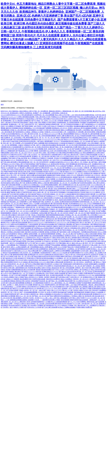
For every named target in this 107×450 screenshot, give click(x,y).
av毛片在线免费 (26, 143)
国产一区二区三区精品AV (94, 247)
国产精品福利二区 (13, 201)
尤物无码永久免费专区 (53, 279)
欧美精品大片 (22, 258)
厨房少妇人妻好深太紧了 (71, 154)
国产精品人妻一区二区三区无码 (58, 213)
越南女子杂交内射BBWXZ (30, 286)
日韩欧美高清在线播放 (48, 145)
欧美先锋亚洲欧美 (40, 175)
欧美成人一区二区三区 (98, 249)
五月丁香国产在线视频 (23, 228)
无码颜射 (40, 305)
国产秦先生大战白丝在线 (67, 271)
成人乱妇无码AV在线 (83, 185)
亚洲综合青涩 (55, 164)
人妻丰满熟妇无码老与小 (83, 196)
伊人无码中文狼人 (83, 156)
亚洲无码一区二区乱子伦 (51, 160)
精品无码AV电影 (101, 213)
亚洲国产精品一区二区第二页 (88, 211)
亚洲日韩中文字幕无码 (34, 258)
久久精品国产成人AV (12, 168)
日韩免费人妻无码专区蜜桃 (86, 132)
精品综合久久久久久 (9, 228)
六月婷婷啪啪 (33, 213)
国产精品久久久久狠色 (17, 288)
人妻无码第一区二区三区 (81, 166)
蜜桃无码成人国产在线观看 (95, 301)
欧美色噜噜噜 (65, 300)
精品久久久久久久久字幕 (52, 134)
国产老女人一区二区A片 (92, 181)
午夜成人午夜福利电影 (38, 215)
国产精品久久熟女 (44, 207)
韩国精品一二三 (97, 137)
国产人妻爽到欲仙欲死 (46, 251)
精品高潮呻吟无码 (25, 279)
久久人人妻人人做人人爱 (48, 298)
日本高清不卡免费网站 (98, 290)
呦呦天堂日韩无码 (46, 264)
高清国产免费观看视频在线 (14, 269)
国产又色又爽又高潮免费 (19, 275)
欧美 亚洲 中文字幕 (24, 215)
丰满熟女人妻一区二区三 (18, 239)
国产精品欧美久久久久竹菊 (24, 151)
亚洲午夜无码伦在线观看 (19, 222)
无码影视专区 (20, 160)
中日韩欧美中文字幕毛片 (86, 230)
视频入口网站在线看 (56, 262)
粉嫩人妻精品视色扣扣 (67, 196)
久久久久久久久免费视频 (91, 179)
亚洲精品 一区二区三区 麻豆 (65, 234)
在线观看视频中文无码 (77, 251)
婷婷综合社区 (50, 218)
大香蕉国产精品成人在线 (97, 279)
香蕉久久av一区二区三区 (23, 296)
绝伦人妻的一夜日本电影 (47, 152)
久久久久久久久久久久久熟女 (51, 139)
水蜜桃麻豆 (72, 283)
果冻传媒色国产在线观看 (65, 292)
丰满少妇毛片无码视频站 (58, 192)
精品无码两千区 (70, 281)
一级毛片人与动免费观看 (16, 243)
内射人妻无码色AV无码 (42, 117)
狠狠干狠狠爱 (90, 213)
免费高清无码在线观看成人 (62, 296)
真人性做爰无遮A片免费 (69, 147)
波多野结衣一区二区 (88, 220)
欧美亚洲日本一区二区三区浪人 (74, 262)
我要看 (36, 151)
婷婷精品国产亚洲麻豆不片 (90, 260)
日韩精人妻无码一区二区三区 (28, 290)
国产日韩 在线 (5, 162)
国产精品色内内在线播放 (46, 224)
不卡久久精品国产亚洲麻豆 (64, 166)
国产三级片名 (65, 228)
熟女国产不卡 (94, 156)
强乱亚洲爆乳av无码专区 (21, 298)
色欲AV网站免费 (33, 251)
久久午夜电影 (21, 235)
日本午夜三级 (99, 115)
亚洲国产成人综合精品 (29, 305)
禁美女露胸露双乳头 (89, 152)
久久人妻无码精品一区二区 (59, 283)
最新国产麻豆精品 (15, 271)
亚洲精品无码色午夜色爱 (87, 194)
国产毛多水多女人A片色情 (32, 307)
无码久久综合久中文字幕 (23, 217)
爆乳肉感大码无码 (61, 303)
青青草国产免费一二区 (65, 285)
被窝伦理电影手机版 (10, 171)
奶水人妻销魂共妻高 (74, 237)
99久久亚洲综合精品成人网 (89, 117)
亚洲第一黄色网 (44, 277)
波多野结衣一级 (90, 262)
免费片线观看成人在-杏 (96, 158)
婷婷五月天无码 (31, 177)
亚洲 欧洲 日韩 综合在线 (92, 296)
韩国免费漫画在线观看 (86, 118)
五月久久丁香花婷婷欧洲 (62, 141)
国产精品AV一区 (18, 220)
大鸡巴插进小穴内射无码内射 (55, 186)
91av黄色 (26, 209)
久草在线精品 (98, 243)
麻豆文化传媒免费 (29, 269)
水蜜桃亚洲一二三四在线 (17, 177)
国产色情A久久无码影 (51, 239)
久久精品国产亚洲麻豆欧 (23, 120)
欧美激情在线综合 (66, 177)
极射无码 (8, 196)
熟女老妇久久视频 (75, 151)
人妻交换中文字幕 (10, 122)
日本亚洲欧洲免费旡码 (58, 207)
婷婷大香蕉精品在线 (51, 143)
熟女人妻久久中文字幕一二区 (64, 115)
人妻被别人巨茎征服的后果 (36, 275)
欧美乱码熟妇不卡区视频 (52, 228)
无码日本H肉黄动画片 (79, 169)
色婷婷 (6, 271)
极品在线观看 (83, 300)
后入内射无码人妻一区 (29, 147)
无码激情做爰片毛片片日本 (14, 260)
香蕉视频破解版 (26, 181)
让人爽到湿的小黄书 (23, 301)
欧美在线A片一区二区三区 (73, 266)
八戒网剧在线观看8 (31, 205)
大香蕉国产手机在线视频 (52, 245)
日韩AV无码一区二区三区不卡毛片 (21, 152)
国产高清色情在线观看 (84, 183)
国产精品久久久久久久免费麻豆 (73, 171)
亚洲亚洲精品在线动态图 (51, 230)
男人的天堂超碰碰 (56, 286)
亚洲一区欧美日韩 (49, 149)
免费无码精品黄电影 (36, 230)
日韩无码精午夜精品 (95, 234)
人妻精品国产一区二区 (96, 300)
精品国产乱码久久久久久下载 (52, 171)
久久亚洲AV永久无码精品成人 (30, 185)
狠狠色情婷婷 (74, 300)
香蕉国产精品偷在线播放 (44, 269)
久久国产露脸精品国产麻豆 (35, 201)
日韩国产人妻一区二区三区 (77, 213)
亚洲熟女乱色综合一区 (72, 235)
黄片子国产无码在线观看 (70, 286)
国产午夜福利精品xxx (89, 124)
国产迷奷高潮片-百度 (63, 232)
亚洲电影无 (28, 283)
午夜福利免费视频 (80, 247)
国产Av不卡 (28, 243)
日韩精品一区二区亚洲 (56, 209)
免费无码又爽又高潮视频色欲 (38, 249)
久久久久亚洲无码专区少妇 (68, 156)
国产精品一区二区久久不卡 (93, 222)
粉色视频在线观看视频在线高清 (19, 249)
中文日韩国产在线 (11, 256)
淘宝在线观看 (33, 224)
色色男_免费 (60, 135)
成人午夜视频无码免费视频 (20, 230)
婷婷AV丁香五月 (64, 254)
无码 (29, 194)
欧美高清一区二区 (77, 200)
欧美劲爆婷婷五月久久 (76, 203)
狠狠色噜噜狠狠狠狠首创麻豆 (55, 215)
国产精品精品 (83, 205)
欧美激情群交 (13, 234)
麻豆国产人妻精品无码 (27, 168)
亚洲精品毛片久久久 (99, 294)
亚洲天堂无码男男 (71, 226)
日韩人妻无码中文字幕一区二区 (34, 134)
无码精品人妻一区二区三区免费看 (76, 215)
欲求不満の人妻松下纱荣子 (77, 298)
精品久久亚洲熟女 (66, 279)
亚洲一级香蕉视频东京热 (19, 268)
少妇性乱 (76, 290)
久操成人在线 (33, 122)
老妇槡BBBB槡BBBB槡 (81, 126)
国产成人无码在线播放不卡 (32, 220)
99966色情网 (5, 218)
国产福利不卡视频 (85, 288)
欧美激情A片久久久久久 (73, 207)
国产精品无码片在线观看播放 (39, 209)
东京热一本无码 (34, 298)
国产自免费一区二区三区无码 (73, 217)
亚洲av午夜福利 (38, 245)
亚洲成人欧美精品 (50, 232)
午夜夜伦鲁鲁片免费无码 (84, 307)
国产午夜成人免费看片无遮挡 (72, 220)
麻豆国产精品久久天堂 (38, 194)
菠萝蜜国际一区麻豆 (16, 145)
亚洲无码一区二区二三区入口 (10, 292)
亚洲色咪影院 (96, 288)
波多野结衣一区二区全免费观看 (44, 115)
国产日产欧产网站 (30, 200)
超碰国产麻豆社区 (78, 177)
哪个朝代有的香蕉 (56, 203)
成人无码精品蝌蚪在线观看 (34, 235)
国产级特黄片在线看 (84, 249)
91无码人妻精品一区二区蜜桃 (93, 252)
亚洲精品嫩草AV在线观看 (97, 264)
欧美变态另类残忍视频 (56, 256)
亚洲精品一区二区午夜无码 (40, 156)
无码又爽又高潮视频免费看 (34, 169)
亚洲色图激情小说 (33, 130)
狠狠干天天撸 (43, 130)
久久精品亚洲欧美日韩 (71, 194)
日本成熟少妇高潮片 (7, 207)
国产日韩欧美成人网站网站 (14, 198)
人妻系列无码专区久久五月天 (74, 186)
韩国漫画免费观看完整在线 (20, 188)
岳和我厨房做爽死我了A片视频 (40, 301)
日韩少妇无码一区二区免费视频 (29, 252)
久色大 (8, 175)
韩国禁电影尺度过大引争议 (56, 190)
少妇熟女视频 (43, 213)
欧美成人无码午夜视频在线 (68, 164)
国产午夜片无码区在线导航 (15, 169)
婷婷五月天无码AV (7, 241)
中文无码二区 (42, 292)
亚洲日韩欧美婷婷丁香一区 (73, 198)
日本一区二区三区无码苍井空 (39, 162)
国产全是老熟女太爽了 (63, 277)
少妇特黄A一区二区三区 (63, 149)
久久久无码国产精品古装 (66, 247)
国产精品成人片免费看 (74, 218)
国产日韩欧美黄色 (28, 218)
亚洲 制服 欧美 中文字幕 (46, 260)
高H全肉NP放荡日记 (15, 305)
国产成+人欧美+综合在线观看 (93, 186)
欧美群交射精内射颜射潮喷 (26, 226)
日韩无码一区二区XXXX (80, 279)
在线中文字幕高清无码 (42, 168)
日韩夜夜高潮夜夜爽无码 (63, 169)
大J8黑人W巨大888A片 (49, 126)
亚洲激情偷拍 (62, 188)
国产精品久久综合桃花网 (81, 224)
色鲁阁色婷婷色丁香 (51, 285)
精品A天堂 (87, 164)
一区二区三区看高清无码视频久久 (70, 124)
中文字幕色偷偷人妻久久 (63, 243)
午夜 (23, 183)
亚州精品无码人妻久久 (77, 222)
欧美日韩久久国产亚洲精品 (73, 179)
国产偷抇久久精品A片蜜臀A (74, 273)
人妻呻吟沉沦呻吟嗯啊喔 (62, 251)
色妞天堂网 (77, 285)
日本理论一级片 (8, 307)
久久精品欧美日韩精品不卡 (67, 143)
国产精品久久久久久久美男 (30, 271)
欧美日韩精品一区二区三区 (55, 194)
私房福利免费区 (87, 207)
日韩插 (12, 130)
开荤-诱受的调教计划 (29, 137)
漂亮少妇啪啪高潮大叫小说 (67, 185)
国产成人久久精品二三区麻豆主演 (44, 243)
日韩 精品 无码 (54, 156)
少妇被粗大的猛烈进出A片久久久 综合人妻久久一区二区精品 (68, 162)
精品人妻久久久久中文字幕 (55, 290)
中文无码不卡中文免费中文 (44, 266)
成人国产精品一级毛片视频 (97, 162)
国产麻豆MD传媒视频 (72, 205)
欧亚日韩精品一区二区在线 (35, 303)
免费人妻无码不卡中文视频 (23, 285)
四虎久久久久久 (22, 251)
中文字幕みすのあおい (71, 275)
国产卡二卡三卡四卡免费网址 (77, 301)
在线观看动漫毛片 (57, 154)
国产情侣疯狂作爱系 (19, 241)
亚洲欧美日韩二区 (70, 135)
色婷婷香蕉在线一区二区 (87, 201)
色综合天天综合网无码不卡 (92, 171)
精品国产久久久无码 (73, 303)
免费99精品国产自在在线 (92, 273)
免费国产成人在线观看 (71, 120)
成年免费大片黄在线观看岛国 (19, 162)
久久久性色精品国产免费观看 (42, 128)
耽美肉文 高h (59, 198)
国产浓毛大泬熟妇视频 (32, 264)
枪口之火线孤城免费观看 (59, 301)
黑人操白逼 (6, 237)
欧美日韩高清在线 (54, 130)
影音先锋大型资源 (37, 196)
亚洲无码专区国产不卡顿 (9, 251)
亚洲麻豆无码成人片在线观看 (94, 292)
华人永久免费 (19, 266)
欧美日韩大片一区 (76, 277)
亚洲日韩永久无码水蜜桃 (72, 256)
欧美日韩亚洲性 (50, 166)
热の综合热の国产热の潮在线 (88, 120)
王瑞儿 (16, 277)
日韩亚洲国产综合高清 (38, 281)
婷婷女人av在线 (19, 200)
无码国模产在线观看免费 (88, 122)
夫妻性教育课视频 (43, 205)
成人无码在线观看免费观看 (47, 135)
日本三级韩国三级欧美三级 (87, 286)
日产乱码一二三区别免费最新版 (28, 190)
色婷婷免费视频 (38, 239)
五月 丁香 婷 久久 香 (15, 218)
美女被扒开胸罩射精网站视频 (21, 196)
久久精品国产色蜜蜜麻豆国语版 (71, 260)
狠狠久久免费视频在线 (68, 130)
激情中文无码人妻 (85, 290)
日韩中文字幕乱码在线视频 (88, 154)
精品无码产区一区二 (31, 124)
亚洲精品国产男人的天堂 (36, 254)
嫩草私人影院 (52, 247)
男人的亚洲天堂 (93, 254)
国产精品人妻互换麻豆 (43, 118)
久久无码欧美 (60, 179)
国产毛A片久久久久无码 (94, 228)
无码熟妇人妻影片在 (77, 296)
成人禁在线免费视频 (67, 134)
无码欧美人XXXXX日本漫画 (53, 132)
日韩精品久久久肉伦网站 (65, 126)
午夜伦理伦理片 (46, 154)
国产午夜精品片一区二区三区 (73, 173)
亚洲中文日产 (95, 139)
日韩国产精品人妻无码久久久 (28, 277)
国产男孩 (25, 126)
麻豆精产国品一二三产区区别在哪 (78, 188)
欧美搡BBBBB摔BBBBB (89, 232)
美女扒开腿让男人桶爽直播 (26, 173)
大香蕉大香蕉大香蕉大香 (59, 237)
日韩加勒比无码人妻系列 (78, 228)
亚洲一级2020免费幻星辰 (93, 251)
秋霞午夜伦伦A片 (30, 288)
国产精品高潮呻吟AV (7, 266)
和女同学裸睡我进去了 (21, 224)
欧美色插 (81, 164)
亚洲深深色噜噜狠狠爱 (48, 234)
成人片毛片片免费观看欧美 (92, 203)
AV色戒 (88, 169)
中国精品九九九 (56, 117)
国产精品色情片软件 (94, 209)
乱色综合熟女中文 (58, 294)
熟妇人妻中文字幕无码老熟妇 (25, 164)
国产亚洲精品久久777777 (51, 196)
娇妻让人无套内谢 (43, 183)
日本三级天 (57, 288)
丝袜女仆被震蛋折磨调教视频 (93, 217)
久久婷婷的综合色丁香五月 (32, 237)
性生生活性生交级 (57, 118)
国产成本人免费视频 (37, 143)
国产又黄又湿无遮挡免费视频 (15, 283)
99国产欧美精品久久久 (43, 164)
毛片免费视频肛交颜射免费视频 (69, 158)
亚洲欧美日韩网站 (31, 183)
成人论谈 (50, 151)
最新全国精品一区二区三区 (55, 217)
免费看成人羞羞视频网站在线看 (71, 245)
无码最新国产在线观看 (37, 166)
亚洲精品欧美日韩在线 (51, 254)
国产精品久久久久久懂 (68, 139)
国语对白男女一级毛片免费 (72, 294)
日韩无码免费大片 (49, 198)
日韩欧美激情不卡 (29, 266)
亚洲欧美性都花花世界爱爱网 (69, 201)
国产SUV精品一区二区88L (39, 120)
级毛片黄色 (6, 247)
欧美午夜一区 (33, 207)
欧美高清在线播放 (48, 258)
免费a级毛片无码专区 (84, 175)
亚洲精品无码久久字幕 (90, 277)
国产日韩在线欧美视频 (13, 185)
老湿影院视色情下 (46, 252)
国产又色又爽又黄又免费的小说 (17, 194)
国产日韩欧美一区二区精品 (91, 266)
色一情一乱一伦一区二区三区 (46, 137)
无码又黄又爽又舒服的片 (9, 215)
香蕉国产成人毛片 (38, 285)
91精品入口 (9, 279)
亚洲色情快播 (97, 271)
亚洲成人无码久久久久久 (68, 175)
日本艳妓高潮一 (76, 232)
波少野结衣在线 (40, 226)
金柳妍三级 (10, 217)
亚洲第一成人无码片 (34, 126)
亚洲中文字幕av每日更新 (19, 158)
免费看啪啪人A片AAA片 (15, 209)
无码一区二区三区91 (24, 256)
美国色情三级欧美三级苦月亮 (55, 226)
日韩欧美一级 (87, 168)
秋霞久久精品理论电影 (31, 260)
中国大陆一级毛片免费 (27, 175)
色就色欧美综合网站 (34, 268)
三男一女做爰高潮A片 (70, 132)
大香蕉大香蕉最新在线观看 (26, 117)
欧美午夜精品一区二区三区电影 (80, 141)
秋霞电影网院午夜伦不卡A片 (13, 262)
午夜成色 (52, 277)
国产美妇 (50, 296)
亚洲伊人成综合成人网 (75, 128)
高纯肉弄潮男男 (74, 122)
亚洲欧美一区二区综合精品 (13, 137)
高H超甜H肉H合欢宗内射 (94, 145)
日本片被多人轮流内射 (34, 241)
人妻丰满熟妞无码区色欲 (97, 224)
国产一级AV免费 (86, 256)
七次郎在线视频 (90, 177)
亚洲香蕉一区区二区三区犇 (70, 288)
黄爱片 (58, 137)
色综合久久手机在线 (80, 134)
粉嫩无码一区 (83, 209)
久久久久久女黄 (97, 147)
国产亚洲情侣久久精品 (81, 234)
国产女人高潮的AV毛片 (11, 156)
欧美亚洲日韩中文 (57, 173)
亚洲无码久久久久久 (85, 275)
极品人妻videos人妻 (78, 243)
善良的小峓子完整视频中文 (45, 200)
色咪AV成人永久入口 (84, 147)
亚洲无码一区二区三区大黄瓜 (13, 203)
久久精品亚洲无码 (90, 241)
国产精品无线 (96, 207)
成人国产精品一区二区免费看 (55, 281)
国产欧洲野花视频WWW (75, 252)
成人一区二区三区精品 (26, 273)
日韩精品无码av (44, 286)
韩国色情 (29, 239)
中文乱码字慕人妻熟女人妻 (73, 269)
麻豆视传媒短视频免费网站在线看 (34, 186)
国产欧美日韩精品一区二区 (68, 230)
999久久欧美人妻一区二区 (41, 192)
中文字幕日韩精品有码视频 (64, 152)
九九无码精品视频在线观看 (49, 185)
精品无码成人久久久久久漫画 (40, 262)
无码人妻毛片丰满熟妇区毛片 (95, 160)
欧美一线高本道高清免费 (63, 200)
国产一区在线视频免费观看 (28, 292)
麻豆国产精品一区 (55, 147)
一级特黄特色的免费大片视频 (50, 300)
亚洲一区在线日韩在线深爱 (54, 275)
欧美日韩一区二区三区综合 (83, 271)
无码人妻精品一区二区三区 (29, 135)
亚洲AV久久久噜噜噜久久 (9, 226)
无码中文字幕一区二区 (36, 188)
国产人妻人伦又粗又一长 (32, 154)
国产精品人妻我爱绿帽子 (45, 141)
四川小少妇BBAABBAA (71, 118)
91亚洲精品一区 (72, 249)
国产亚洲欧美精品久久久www (48, 271)
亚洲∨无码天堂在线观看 (35, 171)
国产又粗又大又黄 (58, 269)
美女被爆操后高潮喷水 (90, 128)
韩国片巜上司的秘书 (13, 181)
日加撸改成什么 (40, 218)
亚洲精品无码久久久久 (53, 177)
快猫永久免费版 (23, 234)
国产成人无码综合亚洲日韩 (79, 254)
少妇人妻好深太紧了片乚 (81, 305)
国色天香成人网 (16, 183)
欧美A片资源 (100, 190)
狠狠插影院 (87, 200)
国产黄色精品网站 (60, 218)
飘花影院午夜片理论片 (57, 205)
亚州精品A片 (86, 269)
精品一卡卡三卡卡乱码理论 (33, 160)
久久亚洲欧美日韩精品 (8, 281)
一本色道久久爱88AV (19, 303)
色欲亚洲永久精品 (14, 135)
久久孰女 (57, 260)
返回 (2, 104)
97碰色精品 (10, 179)
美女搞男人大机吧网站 (83, 130)
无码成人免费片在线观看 (57, 273)
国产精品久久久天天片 (8, 164)
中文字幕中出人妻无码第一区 (51, 241)
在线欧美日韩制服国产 (71, 211)
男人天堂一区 (15, 175)
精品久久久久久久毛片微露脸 (34, 149)
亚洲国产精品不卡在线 (94, 149)
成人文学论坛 (95, 175)
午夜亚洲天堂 (46, 237)
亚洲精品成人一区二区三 (17, 124)
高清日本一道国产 (49, 169)
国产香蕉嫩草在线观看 (22, 166)
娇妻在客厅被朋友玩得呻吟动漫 (49, 124)
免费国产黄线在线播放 (71, 209)
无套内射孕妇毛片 (50, 222)
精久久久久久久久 (47, 288)
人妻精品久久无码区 (37, 132)
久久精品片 (56, 264)
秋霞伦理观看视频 (80, 145)
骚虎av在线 (13, 173)
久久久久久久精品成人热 (85, 226)
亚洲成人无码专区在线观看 (35, 179)
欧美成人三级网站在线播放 (66, 307)
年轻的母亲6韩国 (59, 266)
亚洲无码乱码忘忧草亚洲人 (28, 141)
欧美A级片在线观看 (17, 149)
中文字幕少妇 (58, 220)
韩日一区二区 (89, 243)
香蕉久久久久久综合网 (60, 252)
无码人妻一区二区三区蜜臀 (11, 143)
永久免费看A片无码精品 (13, 126)
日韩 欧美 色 (86, 245)
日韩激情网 (22, 201)
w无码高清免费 (49, 303)
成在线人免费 (43, 247)
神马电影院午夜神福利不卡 (17, 118)
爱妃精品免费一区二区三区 (65, 145)
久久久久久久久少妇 (62, 222)
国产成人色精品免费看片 (96, 205)
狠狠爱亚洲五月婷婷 (53, 175)
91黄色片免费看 (50, 179)
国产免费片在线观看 (79, 160)
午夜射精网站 (84, 158)
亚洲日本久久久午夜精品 (15, 186)
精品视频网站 (40, 177)
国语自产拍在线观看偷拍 (11, 252)
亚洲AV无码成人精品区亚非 (50, 268)
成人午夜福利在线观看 (84, 135)
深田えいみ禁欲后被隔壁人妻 (20, 247)
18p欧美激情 (42, 151)
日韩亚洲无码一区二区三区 (16, 264)
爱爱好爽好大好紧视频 (8, 296)
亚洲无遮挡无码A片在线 (80, 264)
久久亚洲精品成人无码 (41, 273)
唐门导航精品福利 (66, 264)
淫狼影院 (16, 279)
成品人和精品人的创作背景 (82, 239)
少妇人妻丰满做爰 (93, 143)
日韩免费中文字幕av (97, 239)
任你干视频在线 (13, 273)
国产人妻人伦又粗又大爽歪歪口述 (28, 294)
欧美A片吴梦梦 (52, 292)
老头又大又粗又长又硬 (65, 239)
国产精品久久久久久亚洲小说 (33, 198)
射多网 (39, 288)
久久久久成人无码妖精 (56, 120)
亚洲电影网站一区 (8, 120)
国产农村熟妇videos (37, 228)
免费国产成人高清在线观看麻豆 (54, 235)
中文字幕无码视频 (18, 205)
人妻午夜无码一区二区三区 (89, 303)
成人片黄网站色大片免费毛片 (37, 158)
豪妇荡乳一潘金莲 (87, 285)
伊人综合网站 (72, 183)
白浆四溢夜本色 (45, 203)
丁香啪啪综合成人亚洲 (21, 207)
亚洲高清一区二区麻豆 (52, 201)
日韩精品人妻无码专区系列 (90, 218)
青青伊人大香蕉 (18, 307)
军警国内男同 (65, 137)
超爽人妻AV (80, 241)
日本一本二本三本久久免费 (24, 211)
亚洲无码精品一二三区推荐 (12, 286)
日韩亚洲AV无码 (36, 139)
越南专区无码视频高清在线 (14, 128)
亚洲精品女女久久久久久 (87, 190)
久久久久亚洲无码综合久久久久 (11, 115)
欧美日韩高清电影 (22, 122)
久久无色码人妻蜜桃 (7, 277)
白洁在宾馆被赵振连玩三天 (14, 134)
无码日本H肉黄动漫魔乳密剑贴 (84, 115)
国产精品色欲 (10, 166)
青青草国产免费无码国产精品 (71, 117)
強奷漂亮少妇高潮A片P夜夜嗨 (34, 232)
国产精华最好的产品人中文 (52, 305)
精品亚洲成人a (31, 118)
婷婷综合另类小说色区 (23, 281)
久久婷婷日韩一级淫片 (89, 151)
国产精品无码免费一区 (83, 139)
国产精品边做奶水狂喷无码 (40, 256)
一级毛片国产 (42, 290)
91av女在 (35, 152)
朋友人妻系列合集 (96, 130)
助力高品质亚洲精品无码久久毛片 (81, 137)
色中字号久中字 (88, 258)
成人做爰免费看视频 (98, 275)
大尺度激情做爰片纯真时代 (41, 283)
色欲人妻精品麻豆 (62, 298)
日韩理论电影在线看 (38, 279)
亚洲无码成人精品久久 (88, 237)
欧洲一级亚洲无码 (47, 220)
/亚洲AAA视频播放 (45, 294)
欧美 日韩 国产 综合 (50, 188)
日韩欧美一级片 (80, 268)
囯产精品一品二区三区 (39, 296)
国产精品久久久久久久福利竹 (40, 181)
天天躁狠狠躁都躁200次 (58, 181)
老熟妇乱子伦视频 (67, 305)
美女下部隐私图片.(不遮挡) (24, 245)
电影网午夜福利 (81, 143)
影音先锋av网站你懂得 (92, 268)
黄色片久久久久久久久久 (36, 222)
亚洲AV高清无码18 (43, 147)
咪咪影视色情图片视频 (20, 254)
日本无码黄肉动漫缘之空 (61, 151)
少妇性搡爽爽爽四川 (17, 237)
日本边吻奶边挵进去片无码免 (75, 192)
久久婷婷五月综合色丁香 (84, 281)
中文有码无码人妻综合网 (43, 173)
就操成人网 (26, 262)
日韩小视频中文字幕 (44, 122)
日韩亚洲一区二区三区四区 (20, 213)
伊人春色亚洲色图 (93, 134)
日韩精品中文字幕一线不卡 (32, 145)
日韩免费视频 (34, 247)
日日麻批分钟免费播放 (56, 211)
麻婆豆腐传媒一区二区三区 (59, 183)
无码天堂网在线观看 (72, 190)
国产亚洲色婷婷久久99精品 (21, 132)
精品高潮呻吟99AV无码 (68, 241)
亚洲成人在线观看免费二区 (60, 122)
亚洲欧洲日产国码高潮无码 (57, 249)
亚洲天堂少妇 (43, 190)
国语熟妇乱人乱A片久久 (60, 128)
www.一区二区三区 (56, 168)
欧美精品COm (77, 152)
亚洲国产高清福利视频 (83, 283)
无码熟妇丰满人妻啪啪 (90, 173)
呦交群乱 (66, 203)
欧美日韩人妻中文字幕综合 (75, 181)
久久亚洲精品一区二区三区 (62, 258)
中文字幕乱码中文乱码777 (15, 154)
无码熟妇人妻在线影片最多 (15, 232)
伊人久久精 (68, 290)
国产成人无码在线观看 (67, 268)
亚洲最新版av (28, 128)
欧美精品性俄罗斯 (25, 156)
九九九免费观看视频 (65, 160)
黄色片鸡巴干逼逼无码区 (11, 141)
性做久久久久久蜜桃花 (93, 192)
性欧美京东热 (22, 171)
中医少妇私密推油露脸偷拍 (21, 139)
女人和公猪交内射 (20, 130)
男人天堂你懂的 (93, 215)
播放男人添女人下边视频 (31, 203)
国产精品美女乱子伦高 (10, 258)
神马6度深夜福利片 (27, 115)
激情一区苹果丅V (8, 285)
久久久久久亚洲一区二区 (94, 298)
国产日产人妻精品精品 (41, 211)
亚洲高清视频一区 (34, 234)
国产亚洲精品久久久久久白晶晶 (72, 168)
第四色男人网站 (77, 258)
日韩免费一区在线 (53, 158)
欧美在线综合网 (87, 294)
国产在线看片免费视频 (79, 149)
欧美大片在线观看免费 (14, 147)
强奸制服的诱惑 (79, 292)
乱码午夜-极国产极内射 (8, 192)
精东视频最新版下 (20, 179)
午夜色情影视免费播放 (38, 217)
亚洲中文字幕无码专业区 (24, 192)
